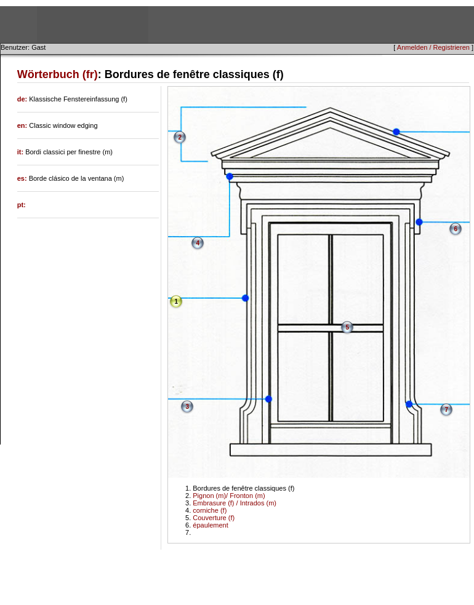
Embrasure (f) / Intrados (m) (234, 503)
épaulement (210, 525)
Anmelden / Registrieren (433, 47)
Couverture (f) (214, 517)
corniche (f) (210, 510)
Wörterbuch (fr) (57, 74)
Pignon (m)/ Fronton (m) (229, 495)
